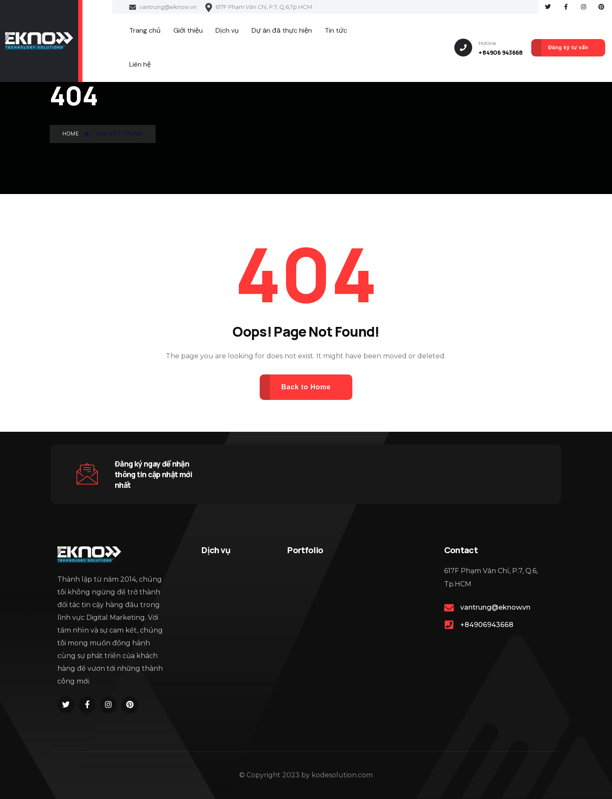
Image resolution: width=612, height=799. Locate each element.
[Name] (39, 40)
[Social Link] (548, 7)
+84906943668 (486, 625)
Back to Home (306, 387)
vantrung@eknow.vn (163, 7)
